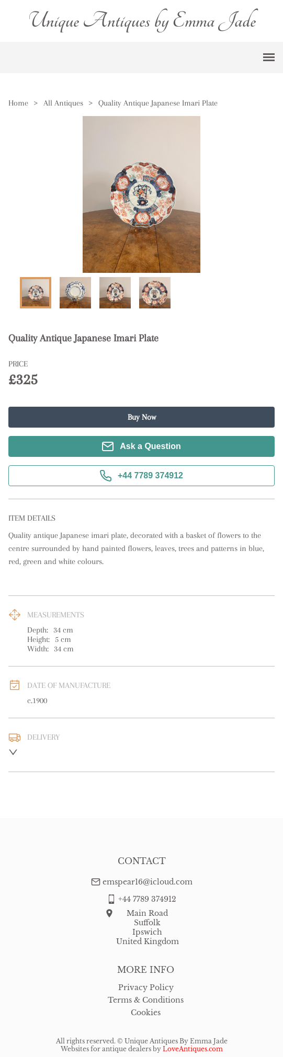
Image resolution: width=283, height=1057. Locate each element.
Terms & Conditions (146, 1000)
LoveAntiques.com (193, 1049)
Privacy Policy (146, 987)
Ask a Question (141, 446)
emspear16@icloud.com (148, 882)
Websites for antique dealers (106, 1049)
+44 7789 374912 (141, 475)
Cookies (146, 1012)
